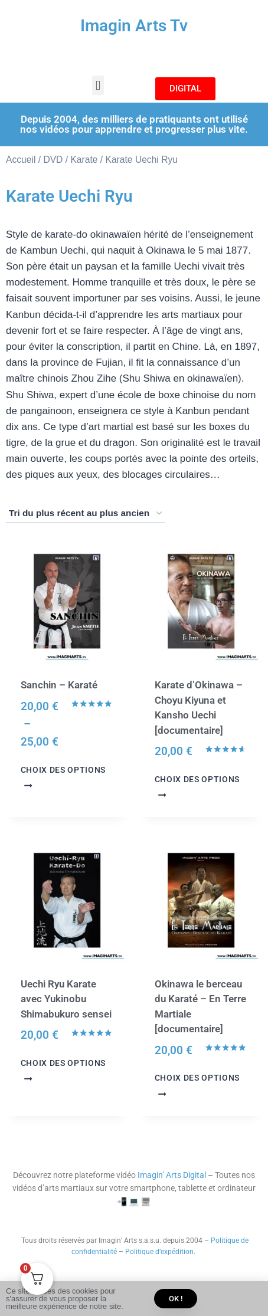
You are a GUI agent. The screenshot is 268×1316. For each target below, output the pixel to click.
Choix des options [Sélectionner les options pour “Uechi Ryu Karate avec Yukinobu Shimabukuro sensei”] (63, 1070)
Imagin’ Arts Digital (172, 1175)
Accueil (20, 160)
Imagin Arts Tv (134, 25)
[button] (97, 85)
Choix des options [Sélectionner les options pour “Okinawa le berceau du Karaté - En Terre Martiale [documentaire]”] (197, 1085)
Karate (83, 160)
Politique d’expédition (159, 1252)
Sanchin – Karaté (59, 685)
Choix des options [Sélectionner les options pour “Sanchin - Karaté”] (63, 777)
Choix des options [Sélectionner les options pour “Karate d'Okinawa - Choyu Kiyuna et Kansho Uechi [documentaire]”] (197, 786)
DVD (53, 160)
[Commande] (85, 514)
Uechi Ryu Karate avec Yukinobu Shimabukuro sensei (66, 999)
